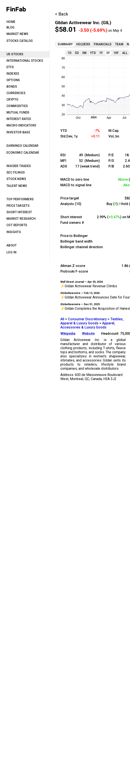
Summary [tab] (65, 44)
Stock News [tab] (16, 179)
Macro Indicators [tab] (21, 125)
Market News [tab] (17, 34)
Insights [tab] (13, 232)
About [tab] (11, 245)
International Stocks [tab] (24, 60)
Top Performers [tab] (20, 199)
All (62, 319)
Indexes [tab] (12, 73)
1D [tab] (69, 53)
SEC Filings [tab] (15, 172)
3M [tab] (84, 53)
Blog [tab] (10, 27)
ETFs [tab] (10, 67)
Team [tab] (119, 44)
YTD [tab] (93, 53)
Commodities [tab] (17, 106)
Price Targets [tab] (18, 205)
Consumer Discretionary (87, 319)
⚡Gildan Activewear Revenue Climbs (88, 286)
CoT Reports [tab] (16, 225)
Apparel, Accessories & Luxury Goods (87, 325)
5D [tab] (77, 53)
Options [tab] (13, 80)
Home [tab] (11, 22)
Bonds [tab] (11, 86)
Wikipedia (67, 333)
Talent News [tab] (16, 186)
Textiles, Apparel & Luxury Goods (92, 321)
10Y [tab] (116, 53)
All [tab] (124, 53)
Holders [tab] (83, 44)
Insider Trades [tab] (18, 166)
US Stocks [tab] (14, 54)
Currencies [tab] (15, 93)
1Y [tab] (101, 53)
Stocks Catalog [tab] (19, 41)
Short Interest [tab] (19, 212)
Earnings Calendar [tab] (22, 145)
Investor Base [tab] (18, 132)
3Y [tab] (108, 53)
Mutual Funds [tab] (18, 112)
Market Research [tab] (21, 218)
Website (88, 333)
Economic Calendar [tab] (22, 152)
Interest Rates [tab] (18, 119)
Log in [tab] (11, 252)
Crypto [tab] (12, 99)
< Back (61, 14)
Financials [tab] (103, 44)
